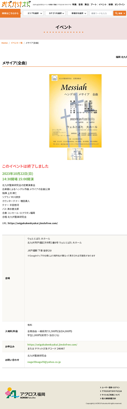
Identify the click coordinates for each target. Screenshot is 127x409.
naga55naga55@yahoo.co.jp (44, 362)
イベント (103, 4)
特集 (74, 4)
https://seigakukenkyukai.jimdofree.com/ (33, 223)
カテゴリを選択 (55, 13)
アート (94, 4)
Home (4, 42)
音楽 (80, 4)
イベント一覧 (17, 42)
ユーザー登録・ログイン (111, 387)
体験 (111, 4)
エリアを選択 (33, 13)
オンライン (120, 4)
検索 (120, 13)
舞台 (87, 4)
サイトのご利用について (111, 394)
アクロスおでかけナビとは (112, 391)
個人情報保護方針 (109, 398)
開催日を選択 (77, 13)
